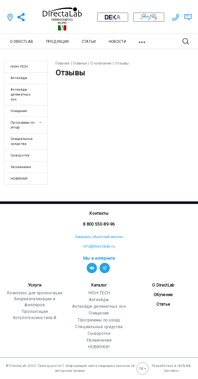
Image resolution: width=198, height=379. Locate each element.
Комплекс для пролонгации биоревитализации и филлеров (34, 298)
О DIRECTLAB (21, 42)
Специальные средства (21, 141)
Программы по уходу (23, 125)
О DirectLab (163, 285)
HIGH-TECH (19, 66)
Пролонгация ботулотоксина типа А (34, 314)
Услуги (35, 285)
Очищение (19, 111)
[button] (142, 41)
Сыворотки (20, 155)
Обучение (163, 294)
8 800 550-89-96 (99, 224)
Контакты (99, 213)
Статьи (163, 304)
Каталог (99, 285)
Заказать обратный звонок (99, 237)
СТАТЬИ (89, 42)
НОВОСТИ (117, 42)
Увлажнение (21, 167)
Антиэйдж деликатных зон (20, 94)
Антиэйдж (19, 78)
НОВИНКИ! (19, 178)
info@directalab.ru (99, 246)
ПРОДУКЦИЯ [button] (57, 42)
